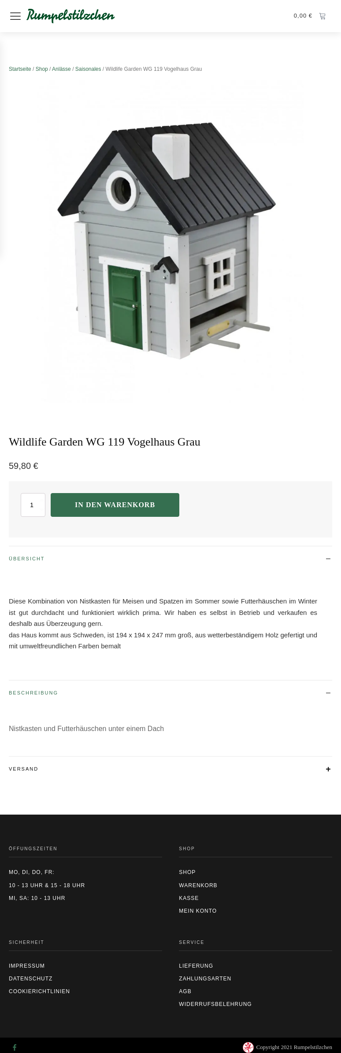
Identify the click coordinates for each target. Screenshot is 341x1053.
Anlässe (61, 69)
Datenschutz (30, 979)
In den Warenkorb (115, 504)
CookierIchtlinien (39, 991)
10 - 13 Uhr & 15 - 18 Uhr (47, 885)
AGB (185, 991)
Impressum (27, 966)
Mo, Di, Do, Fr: (32, 872)
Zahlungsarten (205, 979)
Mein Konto (198, 911)
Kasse (189, 898)
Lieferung (196, 966)
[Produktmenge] (33, 504)
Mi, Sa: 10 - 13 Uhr (37, 898)
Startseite (20, 69)
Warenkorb (198, 885)
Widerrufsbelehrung (215, 1004)
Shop (42, 69)
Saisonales (88, 69)
